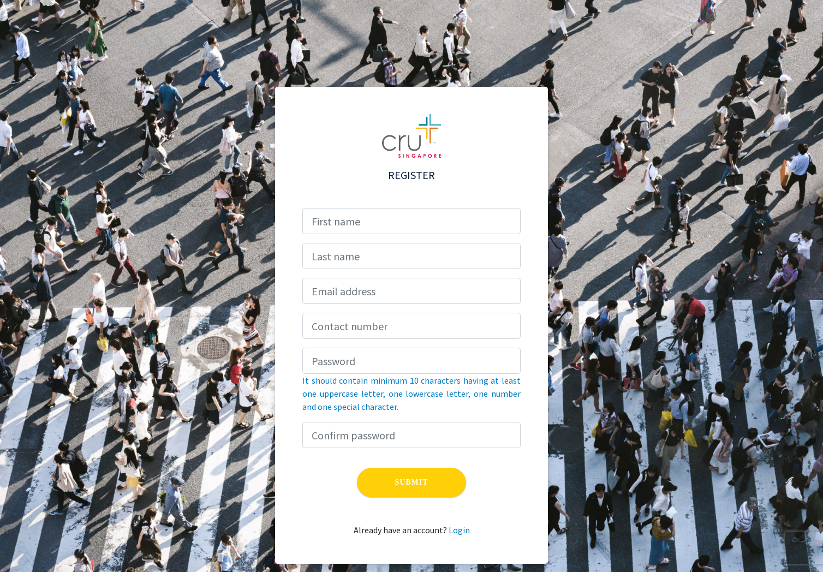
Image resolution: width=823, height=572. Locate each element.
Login (459, 530)
